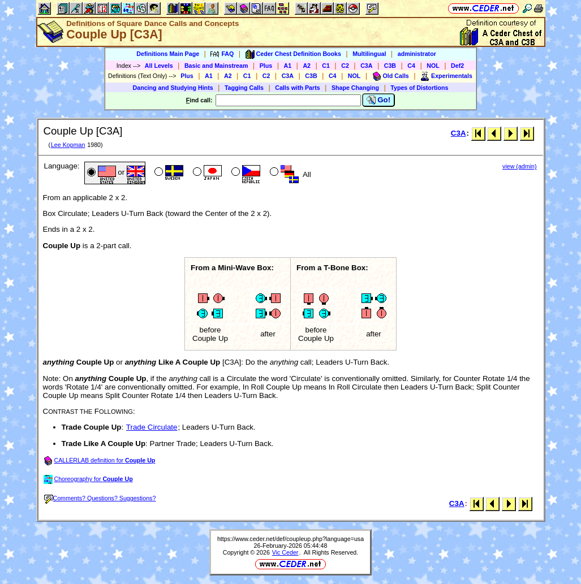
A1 (288, 65)
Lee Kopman (68, 144)
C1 (326, 65)
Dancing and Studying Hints (173, 87)
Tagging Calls (244, 87)
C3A (366, 65)
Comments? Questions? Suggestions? (100, 498)
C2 (345, 65)
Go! (379, 100)
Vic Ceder (285, 552)
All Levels (159, 65)
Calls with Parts (297, 87)
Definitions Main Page (167, 53)
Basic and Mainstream (216, 65)
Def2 (457, 65)
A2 (307, 65)
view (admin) (519, 166)
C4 (411, 65)
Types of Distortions (419, 87)
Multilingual (369, 53)
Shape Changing (355, 87)
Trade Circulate (152, 427)
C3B (390, 65)
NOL (433, 65)
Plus (266, 65)
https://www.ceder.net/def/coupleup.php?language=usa (290, 538)
